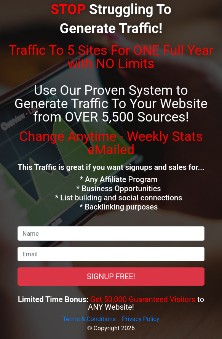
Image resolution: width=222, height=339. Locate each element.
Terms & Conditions (89, 319)
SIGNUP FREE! (111, 276)
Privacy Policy (141, 319)
